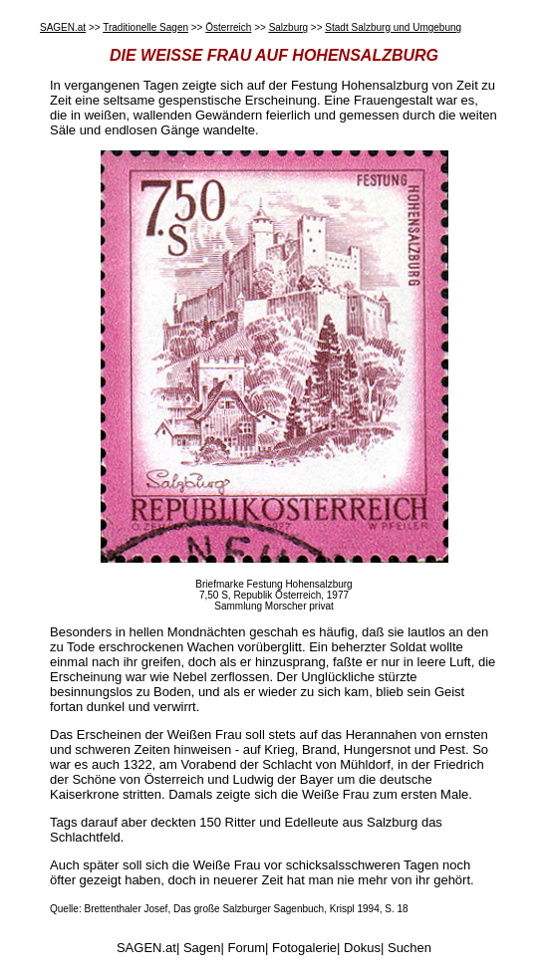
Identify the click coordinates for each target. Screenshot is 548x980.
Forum (247, 947)
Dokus (362, 947)
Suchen (409, 947)
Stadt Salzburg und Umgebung (393, 27)
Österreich (228, 27)
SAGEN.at (63, 27)
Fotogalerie (304, 947)
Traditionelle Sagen (145, 27)
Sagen (202, 947)
